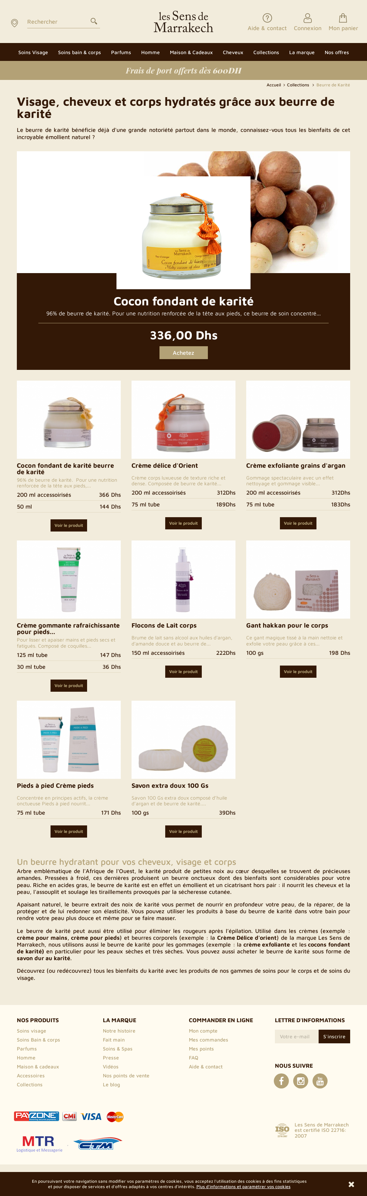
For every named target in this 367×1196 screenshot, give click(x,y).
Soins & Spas (118, 1048)
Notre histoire (119, 1031)
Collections (30, 1084)
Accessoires (31, 1075)
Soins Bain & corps (38, 1040)
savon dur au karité (43, 958)
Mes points (201, 1048)
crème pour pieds (95, 937)
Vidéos (111, 1066)
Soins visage (31, 1031)
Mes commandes (208, 1040)
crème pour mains (42, 937)
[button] (302, 52)
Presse (111, 1057)
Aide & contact (206, 1066)
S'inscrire (334, 1036)
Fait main (114, 1040)
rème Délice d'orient (249, 937)
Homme (26, 1057)
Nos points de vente (126, 1075)
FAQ (193, 1057)
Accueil (274, 84)
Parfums (27, 1048)
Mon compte (203, 1031)
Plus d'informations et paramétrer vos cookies (243, 1186)
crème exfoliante (266, 944)
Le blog (111, 1084)
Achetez (183, 352)
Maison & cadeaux (38, 1066)
